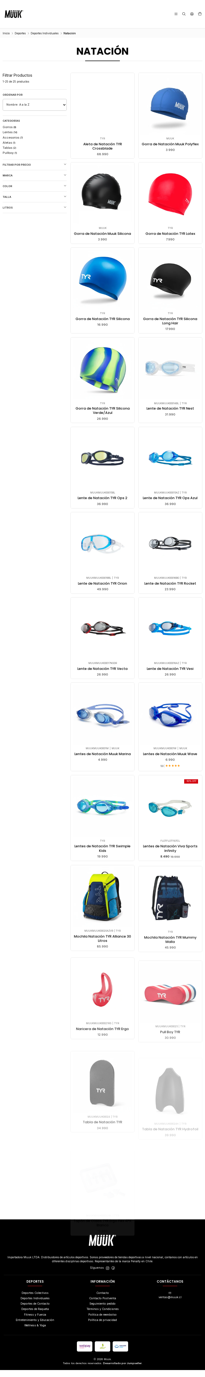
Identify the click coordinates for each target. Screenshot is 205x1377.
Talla (35, 196)
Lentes (10, 132)
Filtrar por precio (35, 164)
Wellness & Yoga (35, 1332)
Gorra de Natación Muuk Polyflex (170, 146)
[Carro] (200, 14)
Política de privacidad (102, 1327)
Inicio (6, 33)
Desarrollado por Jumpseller (122, 1370)
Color (35, 186)
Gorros (9, 127)
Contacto (102, 1300)
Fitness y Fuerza (35, 1321)
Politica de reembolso (102, 1321)
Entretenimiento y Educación (35, 1327)
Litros (35, 207)
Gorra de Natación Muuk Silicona (102, 261)
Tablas (9, 148)
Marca (35, 175)
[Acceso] (192, 14)
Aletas (9, 142)
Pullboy (10, 153)
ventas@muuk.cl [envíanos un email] (170, 1302)
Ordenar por (13, 94)
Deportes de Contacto (35, 1310)
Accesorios (13, 137)
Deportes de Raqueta (35, 1316)
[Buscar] (184, 14)
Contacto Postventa (102, 1305)
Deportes (20, 33)
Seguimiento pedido (102, 1310)
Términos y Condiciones (102, 1316)
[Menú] (176, 14)
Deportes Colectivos (35, 1300)
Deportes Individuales (44, 33)
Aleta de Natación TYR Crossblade (102, 146)
